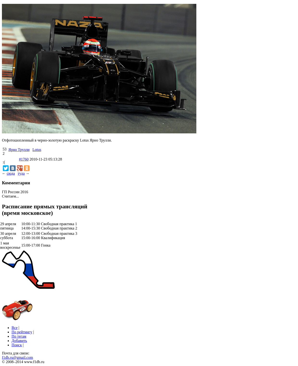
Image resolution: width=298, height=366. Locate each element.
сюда (11, 173)
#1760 (24, 159)
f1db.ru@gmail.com (17, 357)
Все (15, 328)
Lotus (36, 150)
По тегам (19, 336)
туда (21, 173)
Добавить (19, 341)
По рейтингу (22, 332)
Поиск (17, 345)
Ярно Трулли (19, 150)
